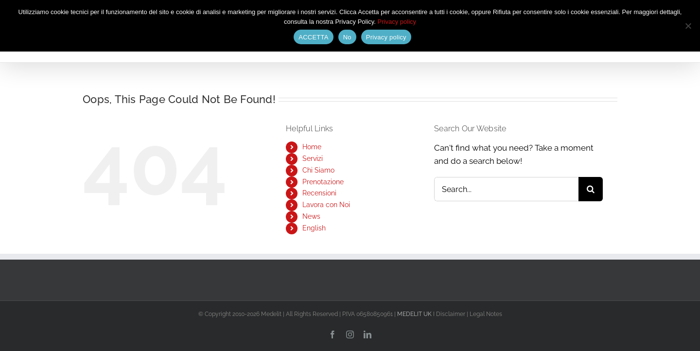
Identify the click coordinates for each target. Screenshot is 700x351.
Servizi (312, 158)
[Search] (590, 189)
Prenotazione (323, 182)
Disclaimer (450, 314)
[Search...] (506, 189)
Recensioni (319, 193)
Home (311, 147)
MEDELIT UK (414, 314)
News (311, 216)
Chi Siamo (318, 170)
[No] (688, 26)
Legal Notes (486, 314)
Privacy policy (397, 21)
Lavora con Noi (326, 205)
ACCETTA (313, 37)
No (347, 37)
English (314, 228)
